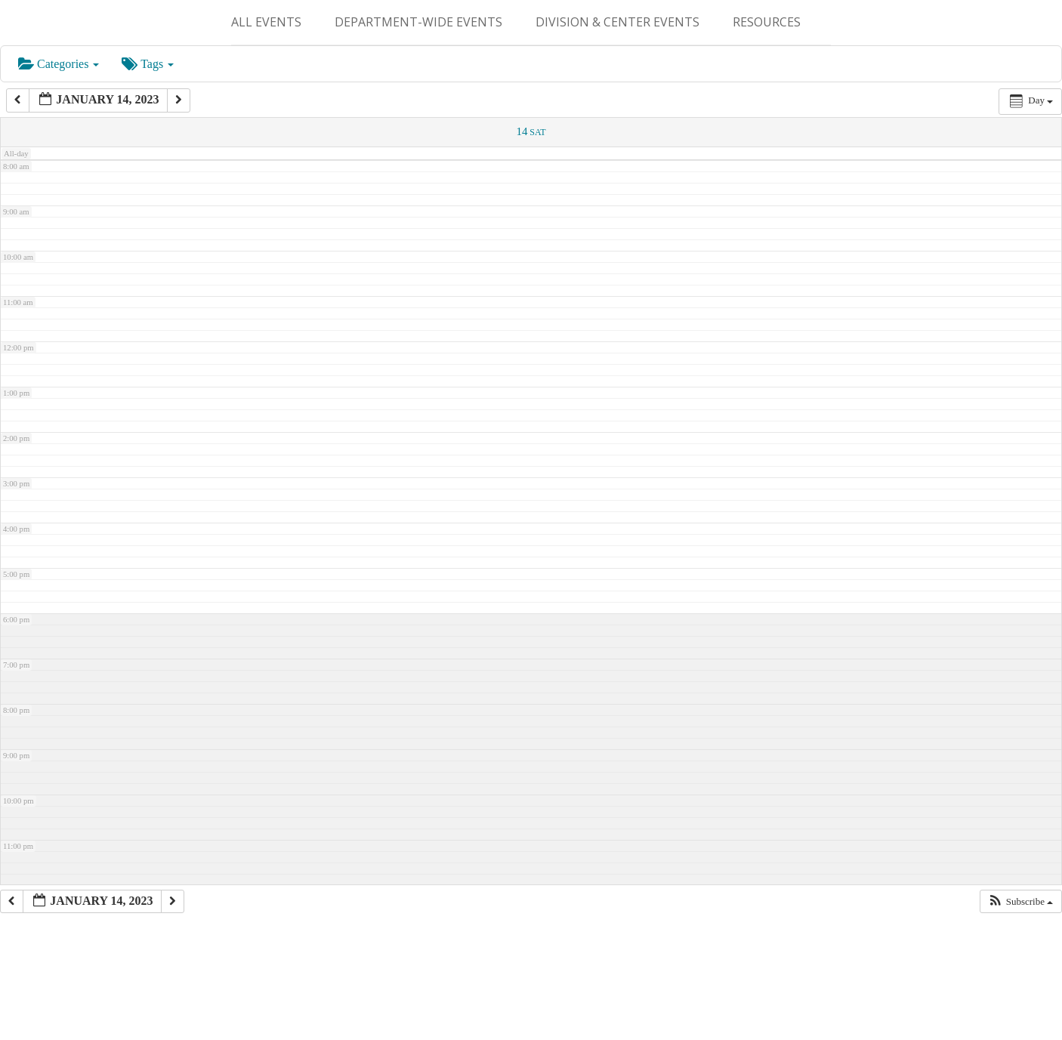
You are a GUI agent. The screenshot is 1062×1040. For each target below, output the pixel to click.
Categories (58, 63)
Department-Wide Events (418, 22)
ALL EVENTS (266, 22)
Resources (767, 22)
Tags (148, 63)
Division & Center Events (617, 22)
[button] (1020, 901)
